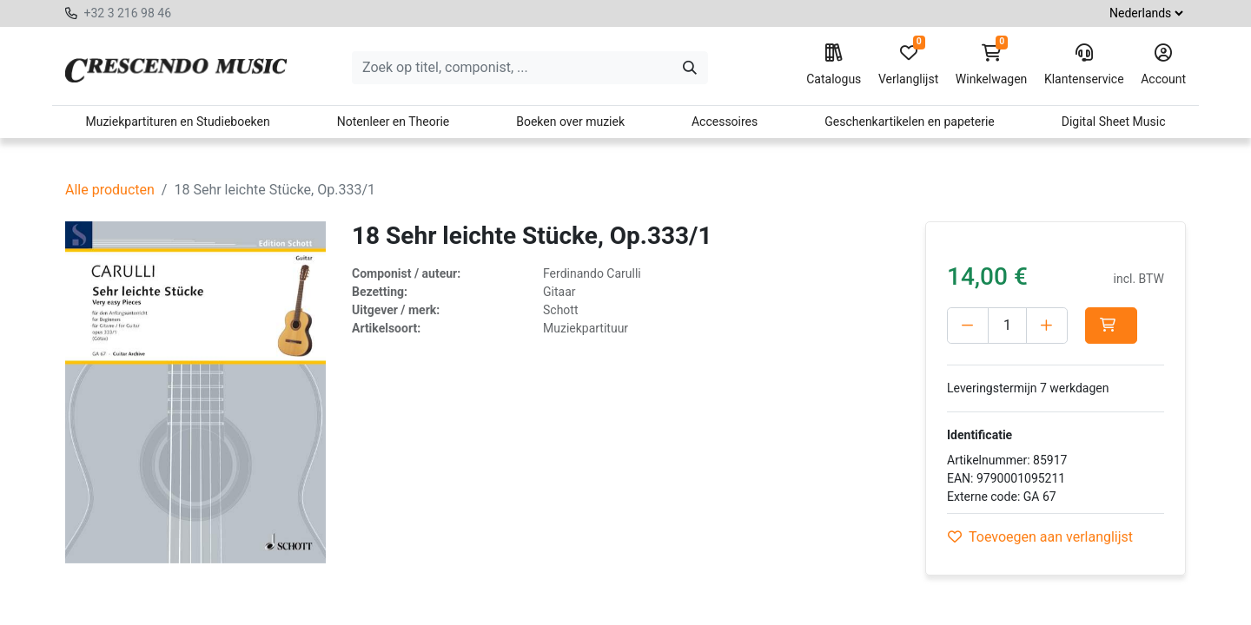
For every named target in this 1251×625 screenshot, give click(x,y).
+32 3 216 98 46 (127, 13)
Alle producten (110, 189)
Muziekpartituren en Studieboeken (177, 121)
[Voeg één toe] (1047, 325)
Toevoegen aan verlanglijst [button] (1040, 537)
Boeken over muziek (570, 121)
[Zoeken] (690, 67)
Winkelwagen (992, 65)
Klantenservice (1084, 65)
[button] (1111, 325)
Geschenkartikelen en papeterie (909, 121)
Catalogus (833, 65)
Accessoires (725, 121)
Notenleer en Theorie (393, 121)
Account (1163, 65)
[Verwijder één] (968, 325)
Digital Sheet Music (1114, 121)
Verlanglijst (908, 65)
